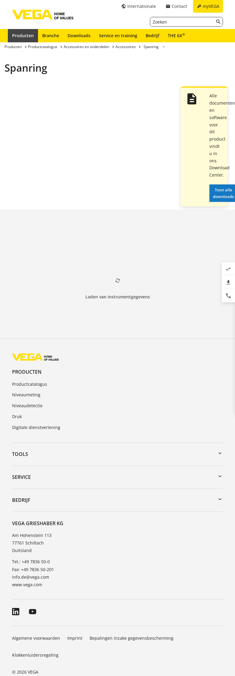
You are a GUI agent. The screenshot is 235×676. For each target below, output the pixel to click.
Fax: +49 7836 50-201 (33, 569)
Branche (50, 35)
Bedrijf (152, 35)
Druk (17, 416)
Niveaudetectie (27, 405)
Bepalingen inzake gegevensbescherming (131, 638)
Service (21, 477)
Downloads (79, 35)
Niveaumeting (26, 395)
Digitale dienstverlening (36, 427)
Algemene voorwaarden (36, 638)
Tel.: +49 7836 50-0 (31, 561)
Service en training (118, 35)
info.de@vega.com (30, 577)
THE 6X (176, 35)
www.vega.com (27, 584)
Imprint (74, 638)
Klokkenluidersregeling (35, 655)
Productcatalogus (29, 384)
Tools (20, 454)
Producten (23, 35)
